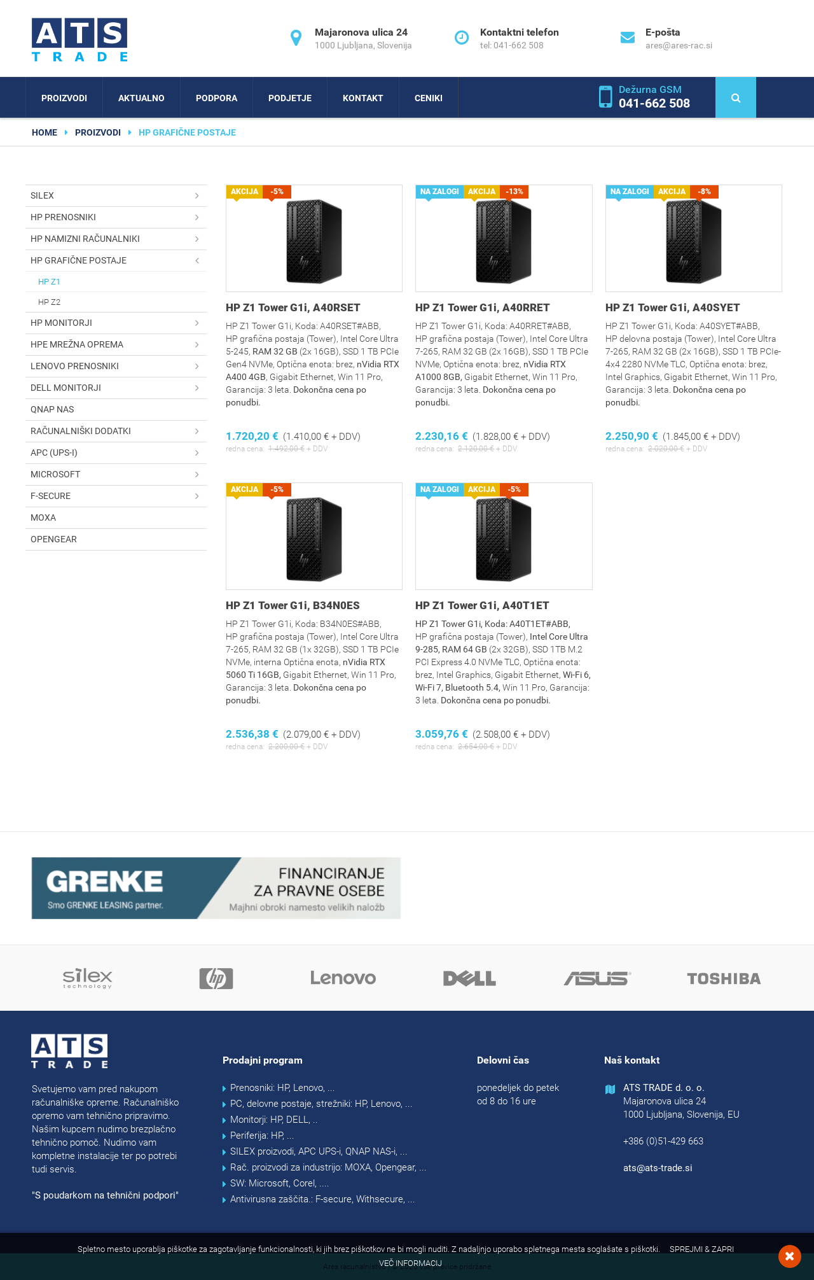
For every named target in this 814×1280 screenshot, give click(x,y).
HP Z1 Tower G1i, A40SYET (672, 307)
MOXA (43, 517)
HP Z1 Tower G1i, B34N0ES (293, 605)
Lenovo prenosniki (119, 366)
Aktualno (141, 98)
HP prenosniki (119, 217)
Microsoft (119, 474)
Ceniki (429, 98)
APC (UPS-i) (119, 452)
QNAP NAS (52, 409)
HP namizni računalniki (119, 239)
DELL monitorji (119, 387)
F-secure (119, 496)
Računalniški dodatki (119, 431)
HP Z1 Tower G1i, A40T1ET (482, 605)
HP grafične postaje (119, 260)
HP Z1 (49, 281)
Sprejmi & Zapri (702, 1249)
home (44, 132)
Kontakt (363, 98)
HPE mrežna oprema (119, 344)
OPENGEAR (54, 539)
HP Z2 (49, 302)
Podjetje (290, 98)
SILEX (119, 195)
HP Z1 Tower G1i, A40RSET (293, 307)
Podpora (216, 98)
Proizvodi (64, 98)
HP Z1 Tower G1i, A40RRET (482, 307)
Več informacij (410, 1263)
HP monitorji (119, 323)
